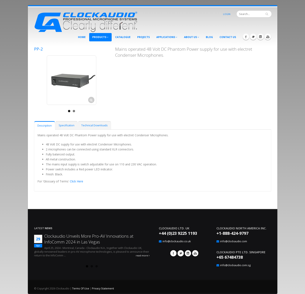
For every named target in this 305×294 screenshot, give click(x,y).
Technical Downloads (94, 125)
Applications (166, 37)
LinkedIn (260, 37)
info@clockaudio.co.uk (177, 241)
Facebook (246, 37)
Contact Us (228, 37)
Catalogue (123, 37)
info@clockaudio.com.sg (235, 265)
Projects (143, 37)
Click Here (76, 181)
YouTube (268, 37)
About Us (191, 37)
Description (44, 125)
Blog (209, 37)
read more (142, 255)
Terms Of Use (80, 288)
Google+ (188, 253)
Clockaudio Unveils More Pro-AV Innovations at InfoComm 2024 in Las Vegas (88, 239)
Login (226, 14)
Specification (66, 125)
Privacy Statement (103, 288)
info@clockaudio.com (233, 241)
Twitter (253, 37)
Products (100, 37)
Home (82, 37)
